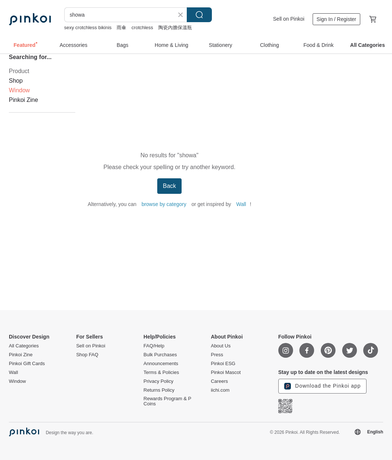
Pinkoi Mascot (226, 372)
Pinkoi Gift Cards (27, 363)
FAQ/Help (154, 346)
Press (217, 354)
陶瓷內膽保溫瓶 (175, 27)
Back (169, 186)
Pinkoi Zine (23, 100)
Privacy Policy (158, 381)
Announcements (161, 363)
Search (199, 14)
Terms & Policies (161, 372)
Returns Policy (159, 390)
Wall (241, 204)
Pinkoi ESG (223, 363)
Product (19, 71)
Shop (16, 81)
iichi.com (220, 390)
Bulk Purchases (160, 354)
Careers (219, 381)
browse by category (163, 204)
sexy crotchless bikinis (88, 27)
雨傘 (121, 27)
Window (17, 381)
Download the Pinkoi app (322, 386)
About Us (220, 346)
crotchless (142, 27)
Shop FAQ (87, 354)
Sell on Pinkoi (289, 19)
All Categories (24, 346)
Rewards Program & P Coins (167, 401)
